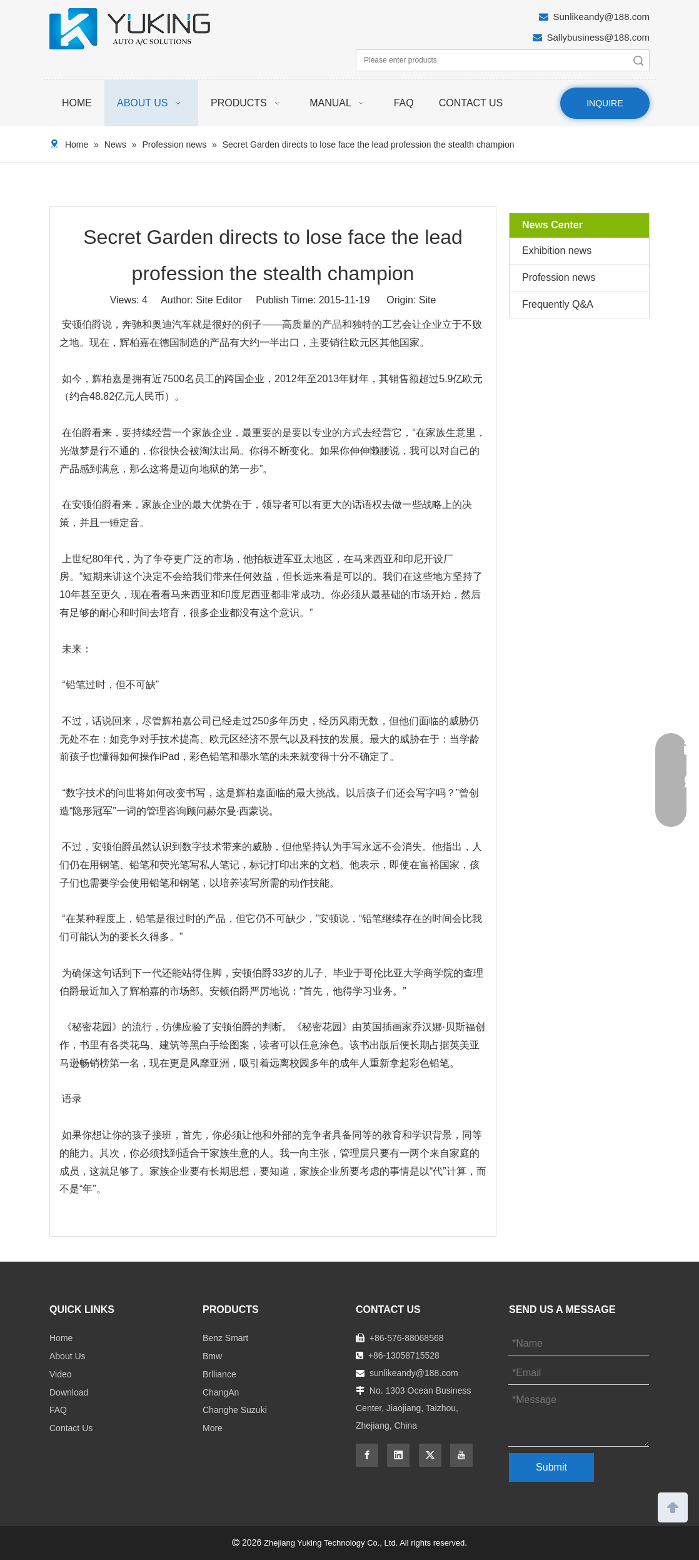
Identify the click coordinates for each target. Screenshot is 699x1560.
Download (68, 1392)
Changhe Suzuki (235, 1410)
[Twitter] (430, 1455)
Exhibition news (556, 250)
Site (427, 300)
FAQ (58, 1410)
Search (638, 60)
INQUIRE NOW (604, 108)
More (213, 1428)
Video (60, 1374)
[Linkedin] (398, 1455)
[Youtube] (461, 1455)
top (672, 1506)
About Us (67, 1356)
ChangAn (221, 1392)
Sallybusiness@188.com (598, 37)
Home (61, 1338)
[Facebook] (367, 1455)
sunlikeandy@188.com (414, 1373)
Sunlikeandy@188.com (601, 16)
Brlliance (219, 1374)
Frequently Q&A (557, 304)
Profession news (558, 277)
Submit (551, 1467)
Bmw (212, 1356)
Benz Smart (225, 1338)
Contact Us (71, 1428)
